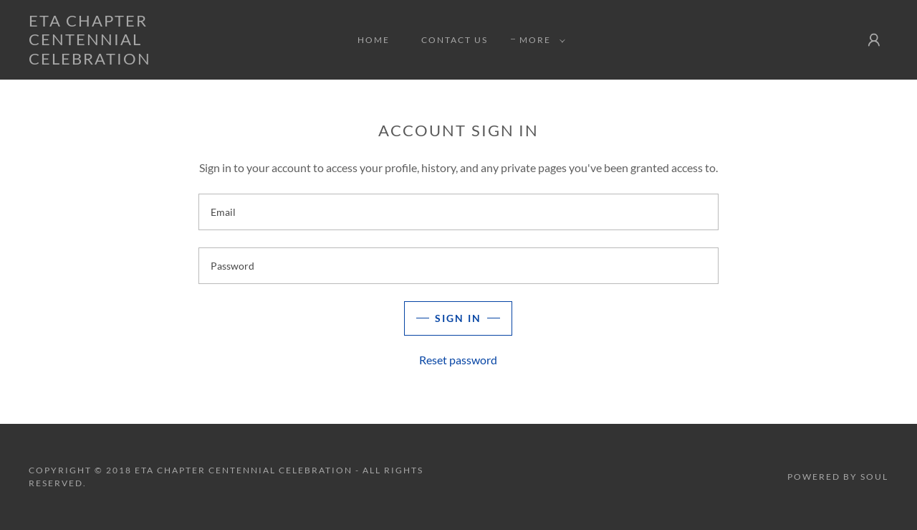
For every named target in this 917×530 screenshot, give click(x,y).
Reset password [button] (458, 359)
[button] (539, 40)
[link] (146, 60)
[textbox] (458, 212)
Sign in (458, 318)
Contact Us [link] (454, 39)
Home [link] (373, 39)
